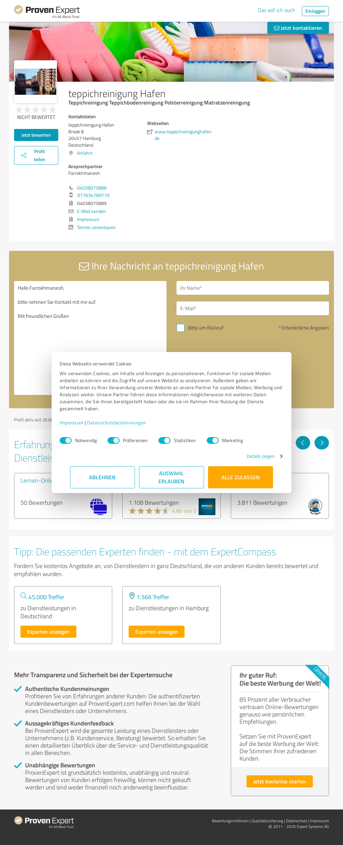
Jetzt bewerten (36, 135)
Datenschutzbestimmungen (127, 422)
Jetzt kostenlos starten (279, 781)
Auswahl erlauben (172, 477)
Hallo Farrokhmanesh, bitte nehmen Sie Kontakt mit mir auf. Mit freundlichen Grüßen (90, 338)
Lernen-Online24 (42, 480)
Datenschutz (296, 821)
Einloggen (315, 11)
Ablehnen (102, 477)
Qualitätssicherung (267, 821)
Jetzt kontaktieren (298, 27)
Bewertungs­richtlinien (230, 821)
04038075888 (92, 188)
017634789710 (93, 195)
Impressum (82, 422)
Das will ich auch (276, 10)
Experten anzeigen (48, 631)
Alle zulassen (240, 477)
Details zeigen (250, 456)
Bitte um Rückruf (205, 327)
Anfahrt (84, 153)
